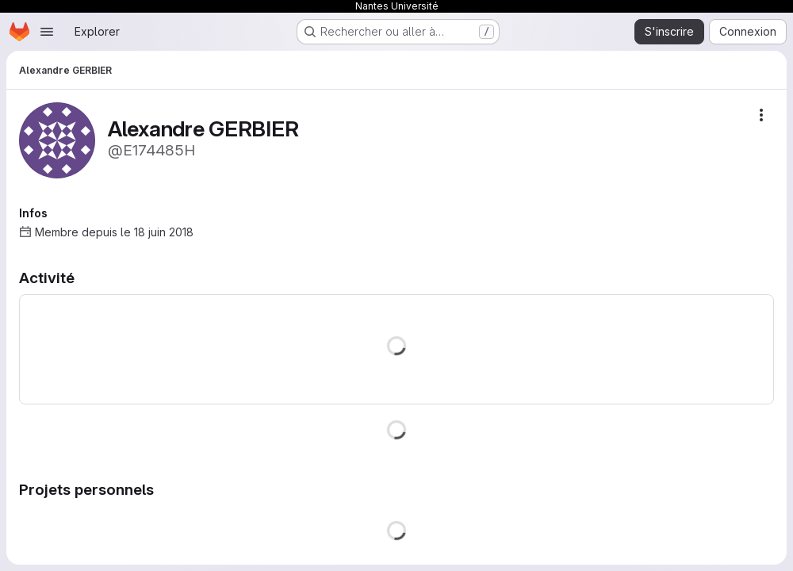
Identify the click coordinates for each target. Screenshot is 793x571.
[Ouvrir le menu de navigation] (46, 31)
